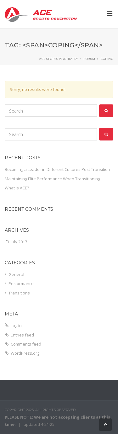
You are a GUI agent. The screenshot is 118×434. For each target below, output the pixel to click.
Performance (21, 283)
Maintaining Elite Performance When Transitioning (52, 179)
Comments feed (26, 344)
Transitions (19, 293)
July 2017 (19, 242)
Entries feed (22, 335)
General (16, 274)
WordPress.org (25, 353)
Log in (16, 325)
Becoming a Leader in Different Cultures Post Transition (57, 169)
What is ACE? (17, 188)
